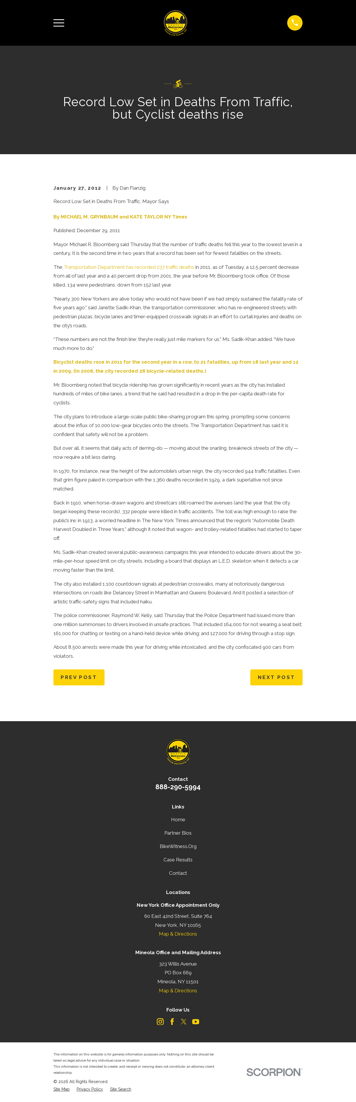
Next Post (276, 677)
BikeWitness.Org (178, 846)
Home (178, 819)
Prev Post (79, 677)
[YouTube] (195, 1021)
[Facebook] (172, 1021)
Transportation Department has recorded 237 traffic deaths (129, 267)
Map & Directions (178, 934)
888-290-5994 (178, 787)
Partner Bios (178, 833)
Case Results (178, 860)
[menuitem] (61, 1089)
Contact (178, 873)
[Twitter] (183, 1021)
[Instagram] (160, 1021)
